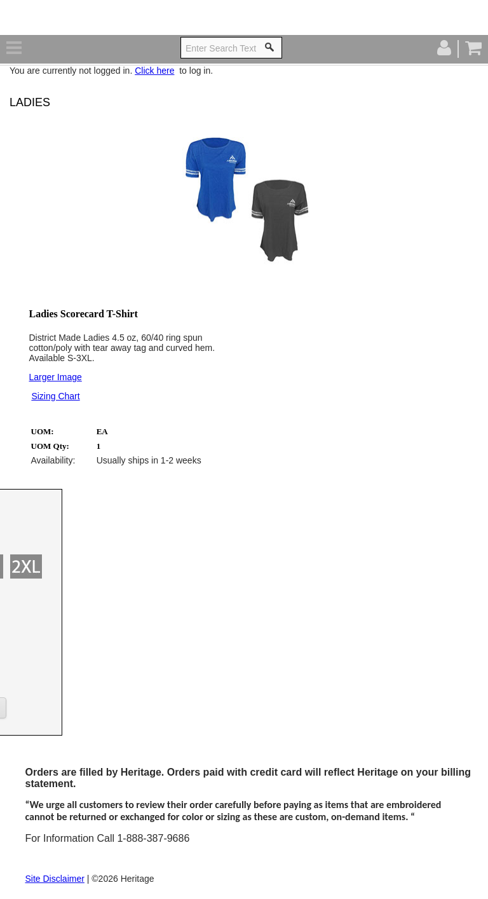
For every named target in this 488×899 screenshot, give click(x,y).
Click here (154, 70)
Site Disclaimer (55, 879)
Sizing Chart (55, 396)
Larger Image (55, 377)
